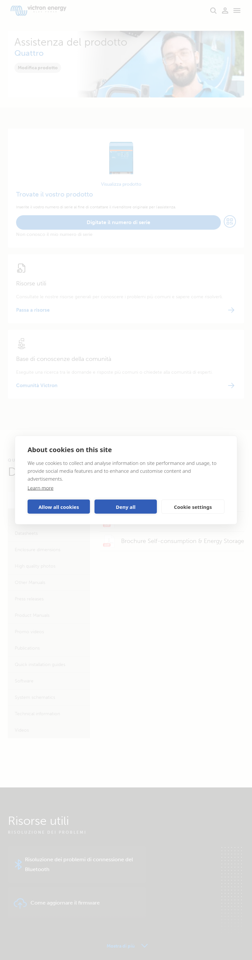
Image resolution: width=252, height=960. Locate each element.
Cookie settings (193, 506)
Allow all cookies (58, 506)
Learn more (40, 488)
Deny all (126, 506)
